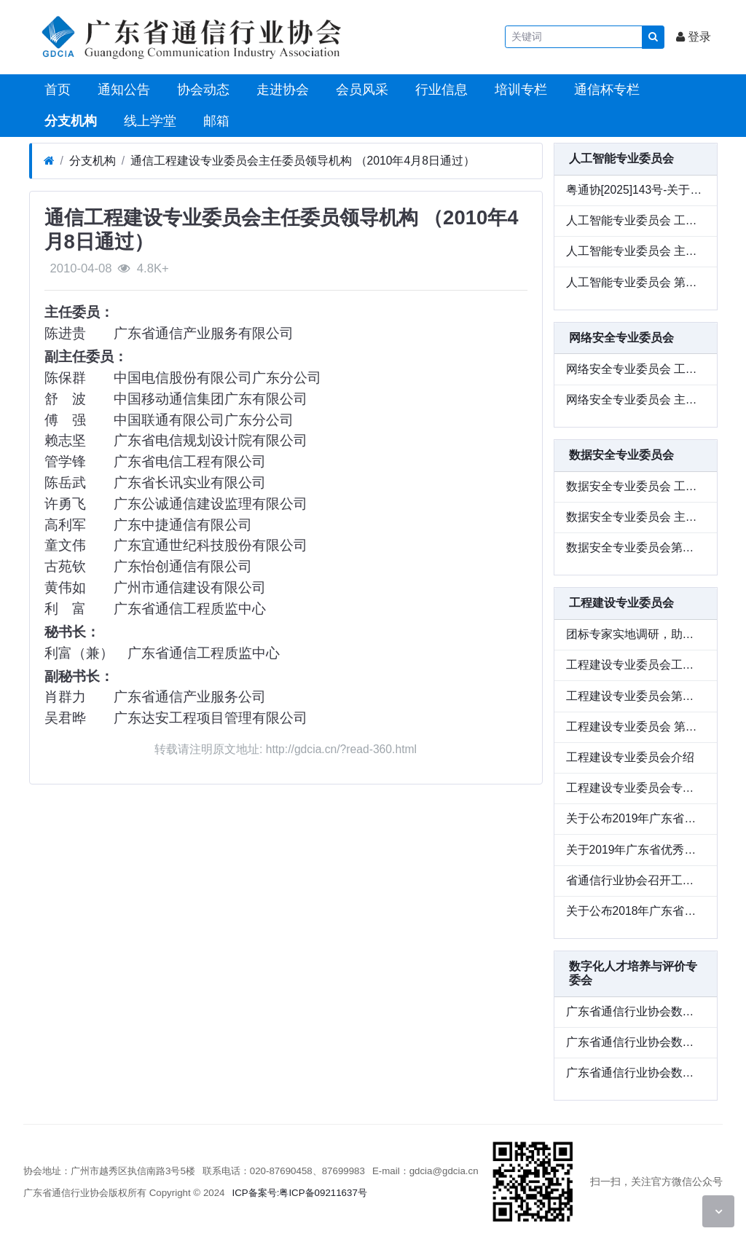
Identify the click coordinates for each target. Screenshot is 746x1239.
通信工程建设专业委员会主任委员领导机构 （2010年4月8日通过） (302, 160)
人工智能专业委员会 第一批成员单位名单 (635, 282)
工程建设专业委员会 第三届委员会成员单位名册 (635, 726)
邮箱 (214, 121)
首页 (56, 89)
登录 (693, 37)
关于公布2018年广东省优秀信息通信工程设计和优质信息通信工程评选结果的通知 (635, 911)
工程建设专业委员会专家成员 (635, 788)
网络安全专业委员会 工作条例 (635, 369)
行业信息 (440, 89)
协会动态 (201, 89)
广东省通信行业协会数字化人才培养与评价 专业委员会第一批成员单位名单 (635, 1072)
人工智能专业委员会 (621, 158)
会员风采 (360, 89)
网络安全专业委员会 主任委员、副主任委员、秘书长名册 (635, 399)
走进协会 (281, 89)
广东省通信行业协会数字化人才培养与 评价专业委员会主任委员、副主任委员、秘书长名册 (635, 1011)
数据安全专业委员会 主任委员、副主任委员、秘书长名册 (635, 517)
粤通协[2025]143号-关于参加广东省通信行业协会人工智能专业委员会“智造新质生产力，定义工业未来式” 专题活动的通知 (635, 190)
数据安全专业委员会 (621, 455)
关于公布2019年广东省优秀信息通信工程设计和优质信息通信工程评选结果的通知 (635, 818)
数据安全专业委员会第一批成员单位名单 (635, 547)
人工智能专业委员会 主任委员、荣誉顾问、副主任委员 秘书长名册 (635, 251)
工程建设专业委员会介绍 (630, 757)
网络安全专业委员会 (621, 337)
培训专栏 (519, 89)
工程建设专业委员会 (621, 603)
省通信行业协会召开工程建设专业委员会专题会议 (635, 880)
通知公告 (122, 89)
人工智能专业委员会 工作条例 (635, 220)
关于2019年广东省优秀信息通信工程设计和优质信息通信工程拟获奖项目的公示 (635, 849)
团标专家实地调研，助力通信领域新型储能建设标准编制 (635, 634)
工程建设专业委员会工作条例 (635, 664)
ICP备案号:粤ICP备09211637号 (299, 1192)
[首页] (49, 161)
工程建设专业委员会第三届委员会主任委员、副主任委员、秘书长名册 (635, 696)
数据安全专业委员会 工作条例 (635, 486)
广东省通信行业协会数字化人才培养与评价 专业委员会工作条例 (635, 1042)
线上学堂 (148, 121)
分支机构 (69, 121)
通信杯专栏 (605, 89)
